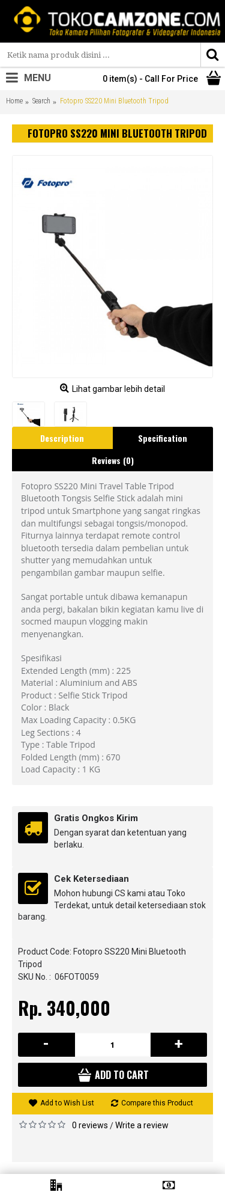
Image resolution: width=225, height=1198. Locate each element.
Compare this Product (157, 1103)
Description (62, 438)
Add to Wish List (67, 1103)
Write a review (142, 1125)
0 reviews (90, 1125)
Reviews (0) (113, 460)
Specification (162, 438)
